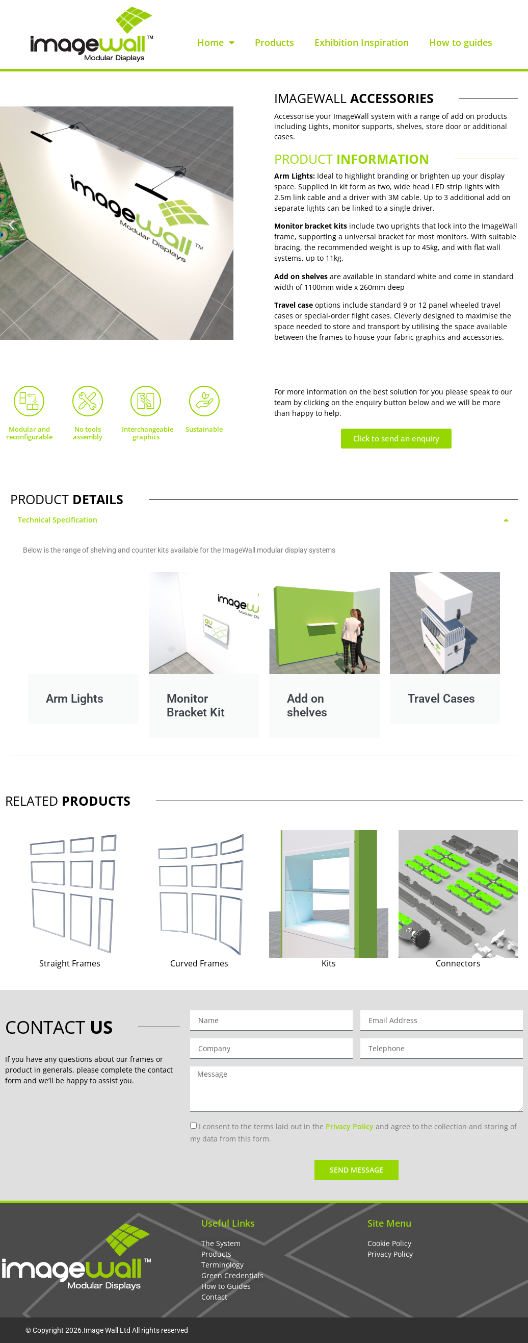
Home (215, 42)
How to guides (460, 42)
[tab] (264, 520)
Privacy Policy (350, 1126)
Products (274, 42)
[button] (11, 224)
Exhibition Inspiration (361, 42)
